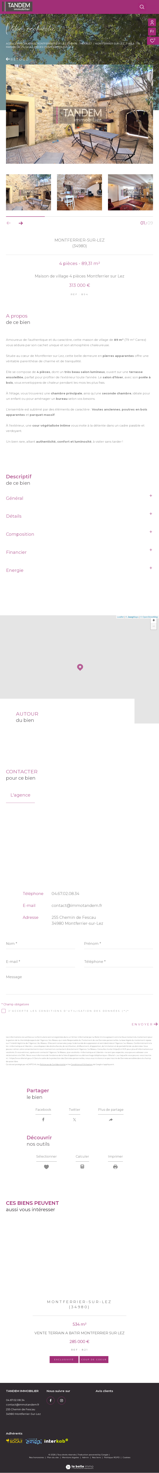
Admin (85, 1457)
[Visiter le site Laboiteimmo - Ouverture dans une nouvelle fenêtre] (79, 1464)
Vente (73, 43)
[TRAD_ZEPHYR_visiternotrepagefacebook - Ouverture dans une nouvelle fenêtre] (51, 1401)
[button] (20, 223)
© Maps (132, 617)
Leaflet (120, 617)
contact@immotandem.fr (77, 905)
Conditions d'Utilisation (82, 1064)
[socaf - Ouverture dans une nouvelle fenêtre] (14, 1441)
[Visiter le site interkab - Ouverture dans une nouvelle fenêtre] (56, 1441)
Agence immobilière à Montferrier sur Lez (36, 43)
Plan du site (53, 1457)
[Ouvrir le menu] (152, 7)
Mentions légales (71, 1457)
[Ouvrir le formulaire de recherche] (142, 7)
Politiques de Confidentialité (53, 1064)
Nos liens (96, 1457)
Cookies (126, 1458)
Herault (86, 43)
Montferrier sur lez (109, 43)
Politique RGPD (112, 1457)
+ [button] (153, 621)
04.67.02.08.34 (65, 893)
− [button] (153, 627)
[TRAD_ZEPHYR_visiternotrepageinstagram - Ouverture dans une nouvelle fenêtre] (62, 1401)
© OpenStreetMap (149, 617)
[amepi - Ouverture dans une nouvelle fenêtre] (33, 1442)
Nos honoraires (36, 1457)
